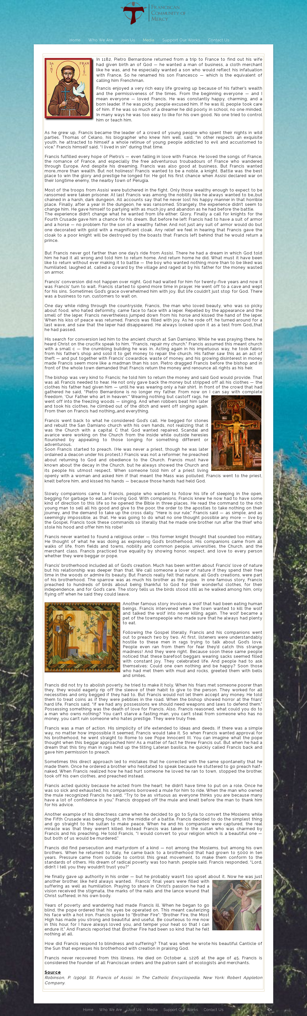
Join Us (128, 40)
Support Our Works (181, 40)
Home (75, 40)
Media (149, 40)
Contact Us (218, 40)
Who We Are (100, 40)
